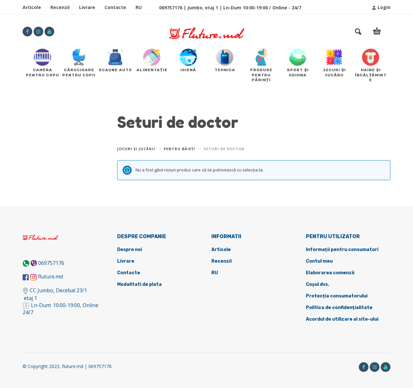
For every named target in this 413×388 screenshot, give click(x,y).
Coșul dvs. (317, 284)
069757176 (51, 263)
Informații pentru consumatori (342, 249)
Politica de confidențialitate (339, 307)
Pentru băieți (179, 148)
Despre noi (129, 249)
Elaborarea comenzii (330, 273)
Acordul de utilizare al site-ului (342, 319)
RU (139, 7)
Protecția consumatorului (337, 296)
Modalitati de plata (139, 284)
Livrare (87, 7)
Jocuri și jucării (136, 148)
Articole (32, 7)
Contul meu (319, 261)
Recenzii (60, 7)
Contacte (115, 7)
